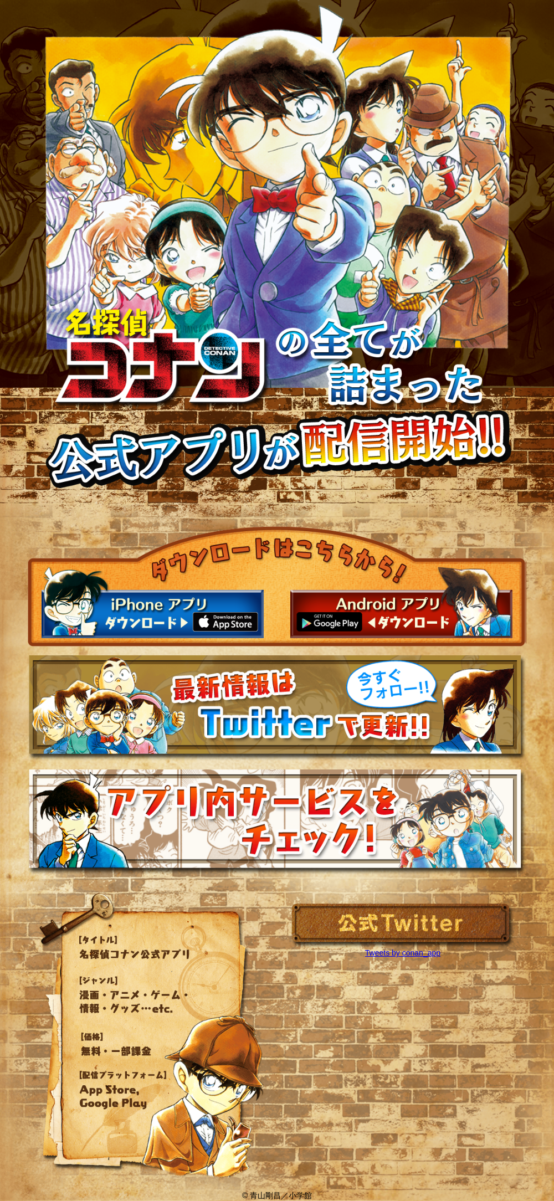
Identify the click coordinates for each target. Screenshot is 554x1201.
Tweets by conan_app (402, 952)
